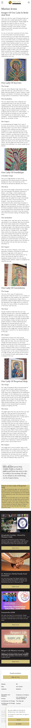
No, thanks (18, 725)
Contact (18, 703)
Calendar (3, 689)
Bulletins (18, 689)
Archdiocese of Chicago (8, 701)
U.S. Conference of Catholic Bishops (21, 698)
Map (2, 686)
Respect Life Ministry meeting (12, 651)
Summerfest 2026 (8, 612)
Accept (19, 721)
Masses (3, 684)
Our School (19, 686)
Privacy (3, 698)
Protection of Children (22, 695)
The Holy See (20, 701)
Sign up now (16, 677)
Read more (15, 548)
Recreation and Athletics (5, 695)
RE (17, 684)
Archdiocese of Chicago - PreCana (8, 704)
